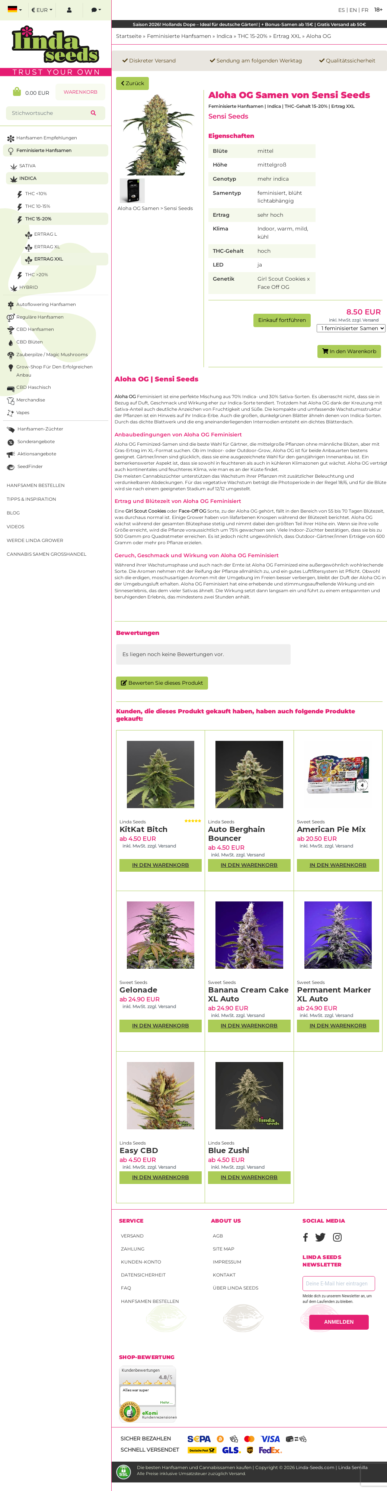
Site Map (223, 1249)
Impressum (227, 1262)
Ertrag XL (41, 248)
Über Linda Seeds (235, 1288)
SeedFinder (24, 467)
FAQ (126, 1288)
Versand (132, 1236)
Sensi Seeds (228, 116)
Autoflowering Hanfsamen (40, 305)
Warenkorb (80, 92)
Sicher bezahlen (146, 1438)
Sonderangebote (30, 443)
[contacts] (96, 10)
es (341, 10)
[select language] (14, 10)
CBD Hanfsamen (29, 330)
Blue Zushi (228, 1150)
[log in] (69, 10)
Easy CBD (138, 1150)
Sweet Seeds (311, 821)
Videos (15, 526)
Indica (224, 36)
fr (364, 10)
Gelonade (138, 989)
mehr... (166, 1402)
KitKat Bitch (143, 829)
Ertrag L (40, 235)
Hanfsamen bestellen (150, 1301)
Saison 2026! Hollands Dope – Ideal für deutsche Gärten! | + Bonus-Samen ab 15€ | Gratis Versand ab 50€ (249, 24)
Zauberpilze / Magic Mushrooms (46, 356)
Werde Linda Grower (35, 540)
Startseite (128, 36)
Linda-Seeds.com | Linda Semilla (332, 1467)
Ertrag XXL (287, 36)
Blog (13, 513)
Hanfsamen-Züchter (34, 430)
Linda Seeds (132, 821)
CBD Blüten (24, 343)
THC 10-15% (32, 207)
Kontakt (224, 1275)
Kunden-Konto (141, 1262)
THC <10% (30, 195)
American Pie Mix (331, 829)
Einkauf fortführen (282, 320)
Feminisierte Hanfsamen (179, 36)
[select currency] (42, 10)
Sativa (22, 167)
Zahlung (132, 1249)
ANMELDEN (339, 1322)
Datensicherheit (143, 1275)
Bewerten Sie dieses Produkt (162, 683)
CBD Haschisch (28, 388)
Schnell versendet (150, 1449)
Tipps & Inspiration (31, 499)
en (352, 10)
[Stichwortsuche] (50, 113)
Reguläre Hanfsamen (34, 318)
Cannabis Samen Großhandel (46, 554)
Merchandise (25, 401)
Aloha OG (318, 36)
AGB (218, 1236)
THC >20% (31, 276)
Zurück (132, 83)
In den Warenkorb (349, 351)
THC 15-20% (253, 36)
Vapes (17, 414)
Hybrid (23, 288)
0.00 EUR (31, 91)
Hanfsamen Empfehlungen (41, 139)
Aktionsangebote (30, 455)
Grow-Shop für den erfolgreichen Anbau (49, 370)
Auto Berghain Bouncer (236, 834)
